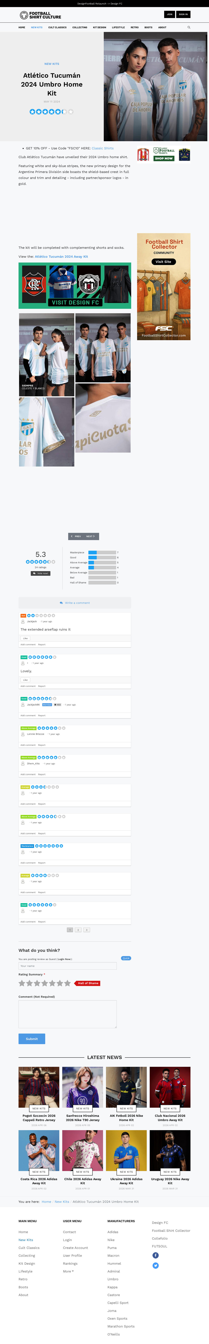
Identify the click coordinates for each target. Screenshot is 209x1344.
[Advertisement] (75, 216)
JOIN (169, 14)
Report (41, 644)
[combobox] (189, 27)
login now (64, 959)
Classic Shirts (103, 148)
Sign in (183, 14)
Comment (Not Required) (37, 996)
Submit (32, 1039)
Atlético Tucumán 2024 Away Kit (61, 256)
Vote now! (40, 573)
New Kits (39, 1108)
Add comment (28, 644)
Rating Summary (32, 974)
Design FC (116, 3)
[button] (75, 1271)
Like (25, 638)
